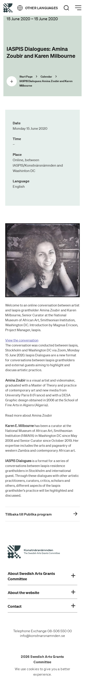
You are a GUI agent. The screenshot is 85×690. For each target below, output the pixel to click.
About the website (41, 592)
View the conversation (21, 340)
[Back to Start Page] (7, 7)
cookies (33, 669)
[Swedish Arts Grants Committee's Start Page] (34, 552)
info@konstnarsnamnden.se (42, 635)
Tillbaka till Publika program (28, 514)
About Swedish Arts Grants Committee (41, 576)
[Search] (66, 7)
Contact (41, 606)
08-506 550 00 (59, 631)
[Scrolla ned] (12, 81)
